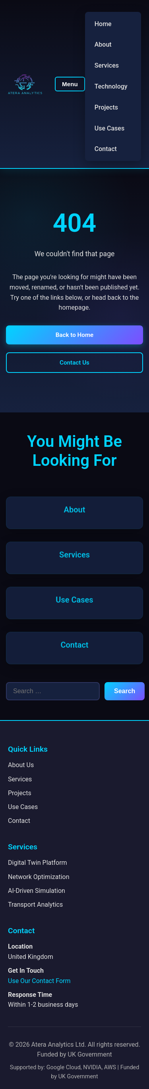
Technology (111, 86)
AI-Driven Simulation (36, 890)
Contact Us (74, 362)
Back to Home (75, 334)
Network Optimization (39, 877)
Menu (70, 84)
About (103, 44)
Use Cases (109, 128)
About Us (21, 765)
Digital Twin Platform (37, 862)
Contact (106, 149)
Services (107, 65)
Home (103, 24)
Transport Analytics (35, 904)
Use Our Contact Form (39, 981)
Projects (106, 107)
